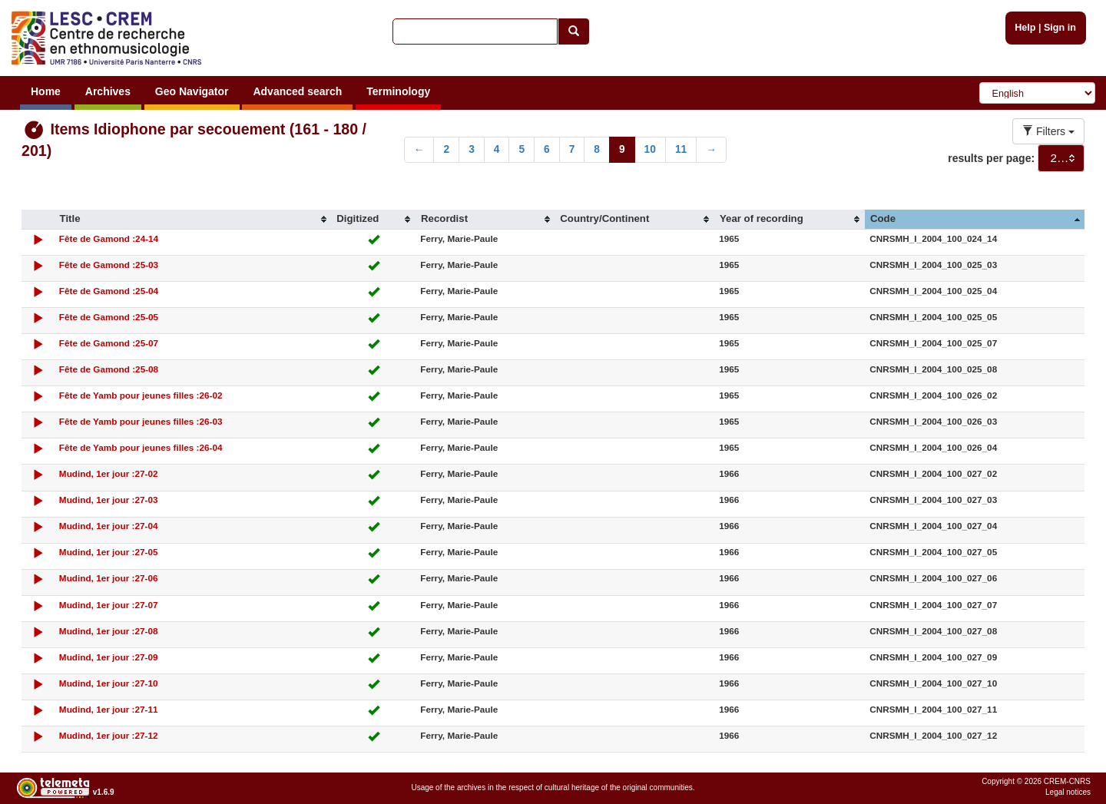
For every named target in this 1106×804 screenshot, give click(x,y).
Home (46, 91)
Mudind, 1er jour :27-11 (108, 709)
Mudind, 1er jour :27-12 (108, 735)
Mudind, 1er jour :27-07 (108, 605)
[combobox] (1061, 158)
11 (681, 149)
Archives (108, 91)
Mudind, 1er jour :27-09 (108, 657)
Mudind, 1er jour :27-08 (108, 631)
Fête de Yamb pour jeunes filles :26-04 (141, 447)
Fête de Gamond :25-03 (108, 265)
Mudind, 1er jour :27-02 (108, 473)
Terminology (398, 91)
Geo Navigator (192, 91)
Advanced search (297, 91)
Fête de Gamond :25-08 (108, 369)
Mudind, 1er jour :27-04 (108, 526)
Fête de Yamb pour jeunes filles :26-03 (141, 421)
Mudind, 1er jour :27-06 (108, 578)
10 (650, 149)
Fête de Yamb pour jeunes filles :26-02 (141, 395)
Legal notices (1068, 792)
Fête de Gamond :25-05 (108, 317)
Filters (1048, 131)
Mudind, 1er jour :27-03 (108, 500)
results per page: (991, 158)
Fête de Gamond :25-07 (108, 343)
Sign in (1060, 27)
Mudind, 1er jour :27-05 (108, 552)
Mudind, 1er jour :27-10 (108, 683)
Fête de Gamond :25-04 (108, 291)
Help (1025, 27)
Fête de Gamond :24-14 (108, 238)
